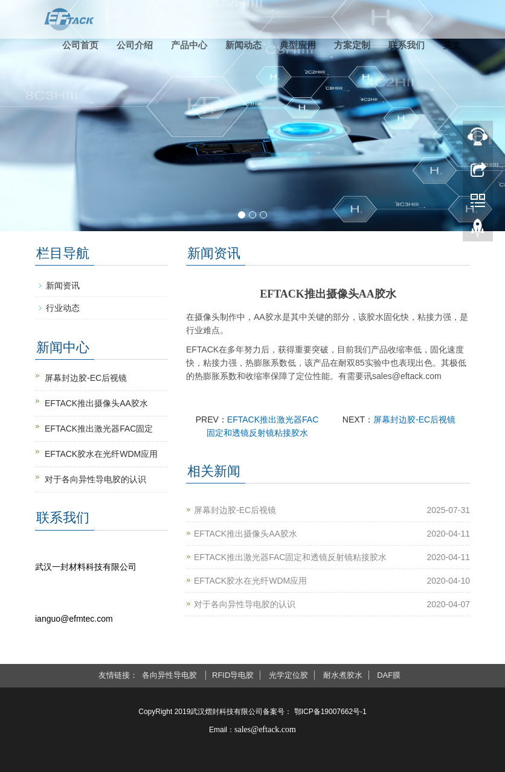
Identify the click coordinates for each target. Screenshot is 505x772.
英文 (452, 45)
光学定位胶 (288, 675)
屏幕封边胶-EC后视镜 (414, 419)
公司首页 (80, 45)
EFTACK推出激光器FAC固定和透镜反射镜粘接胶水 (290, 557)
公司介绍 (135, 45)
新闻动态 (243, 45)
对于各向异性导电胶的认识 (244, 604)
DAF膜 (388, 675)
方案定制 (352, 45)
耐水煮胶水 (342, 675)
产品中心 (189, 45)
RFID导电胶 (233, 675)
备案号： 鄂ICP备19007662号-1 (314, 711)
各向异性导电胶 (170, 675)
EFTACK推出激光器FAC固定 (99, 428)
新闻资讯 (63, 285)
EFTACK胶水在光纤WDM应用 (250, 580)
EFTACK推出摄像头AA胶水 (245, 533)
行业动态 (63, 308)
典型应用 (298, 45)
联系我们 (406, 45)
